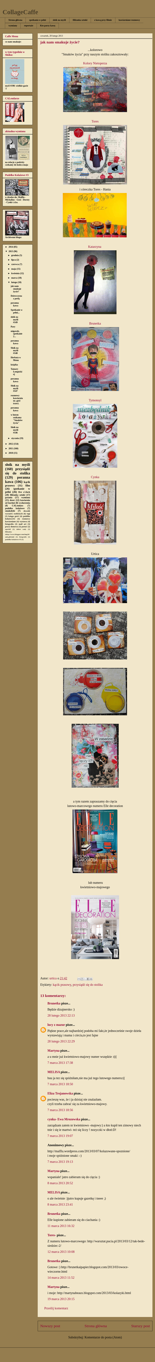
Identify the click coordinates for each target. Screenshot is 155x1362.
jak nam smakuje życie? (16, 289)
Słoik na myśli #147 (15, 388)
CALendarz (17, 505)
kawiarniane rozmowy (129, 20)
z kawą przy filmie (103, 20)
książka (14, 364)
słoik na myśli (59, 20)
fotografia (9, 524)
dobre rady (21, 529)
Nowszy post (50, 1326)
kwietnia (15, 273)
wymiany (12, 25)
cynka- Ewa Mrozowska (63, 1119)
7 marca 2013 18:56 (60, 1110)
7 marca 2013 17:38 (60, 1062)
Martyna (53, 1050)
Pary (13, 326)
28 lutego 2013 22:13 (61, 1015)
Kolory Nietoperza (95, 63)
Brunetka (95, 323)
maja (14, 269)
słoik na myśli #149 (14, 320)
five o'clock (24, 492)
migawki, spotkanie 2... (16, 334)
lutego (14, 282)
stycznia (15, 438)
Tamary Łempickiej (16, 372)
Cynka (95, 477)
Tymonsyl (95, 400)
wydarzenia (24, 503)
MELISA (53, 1072)
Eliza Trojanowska (60, 1093)
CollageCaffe (20, 12)
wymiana (25, 497)
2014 (11, 247)
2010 (11, 453)
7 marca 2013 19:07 (60, 1136)
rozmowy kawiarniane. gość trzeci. (17, 399)
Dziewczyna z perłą (16, 297)
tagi (28, 514)
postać (24, 527)
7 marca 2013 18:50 (60, 1084)
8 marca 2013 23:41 (60, 1204)
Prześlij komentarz (56, 1308)
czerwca (15, 264)
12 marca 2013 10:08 (60, 1251)
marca (14, 278)
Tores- (51, 1235)
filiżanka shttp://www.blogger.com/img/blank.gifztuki (17, 534)
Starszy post (140, 1326)
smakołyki (10, 511)
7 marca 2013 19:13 (60, 1161)
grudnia (15, 255)
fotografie (23, 537)
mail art (22, 524)
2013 (11, 251)
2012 (11, 444)
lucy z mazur (56, 1024)
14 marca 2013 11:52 (60, 1277)
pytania (8, 497)
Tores (95, 121)
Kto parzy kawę (47, 25)
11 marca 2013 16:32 (60, 1226)
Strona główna (15, 20)
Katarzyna (95, 246)
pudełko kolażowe (15, 508)
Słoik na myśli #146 (15, 430)
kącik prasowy (62, 984)
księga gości (13, 516)
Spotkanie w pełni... (17, 311)
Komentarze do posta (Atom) (103, 1337)
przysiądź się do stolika (88, 984)
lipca (13, 260)
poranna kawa (15, 304)
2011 (11, 448)
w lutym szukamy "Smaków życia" (17, 419)
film (27, 485)
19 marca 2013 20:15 (60, 1299)
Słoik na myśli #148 (15, 351)
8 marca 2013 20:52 (60, 1183)
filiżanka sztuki (80, 20)
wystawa (23, 521)
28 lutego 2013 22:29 (61, 1041)
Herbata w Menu (16, 358)
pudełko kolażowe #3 (13, 539)
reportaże (28, 25)
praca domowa (11, 527)
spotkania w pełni (37, 20)
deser (12, 500)
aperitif (8, 529)
